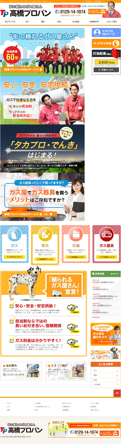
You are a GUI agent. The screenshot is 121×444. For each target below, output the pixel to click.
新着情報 (98, 1)
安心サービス (65, 403)
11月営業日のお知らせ (100, 289)
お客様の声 (65, 406)
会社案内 (88, 1)
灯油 (95, 380)
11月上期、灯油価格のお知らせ (103, 282)
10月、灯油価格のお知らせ (101, 305)
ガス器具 (97, 385)
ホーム (8, 403)
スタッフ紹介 (93, 403)
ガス (95, 370)
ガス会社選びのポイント (42, 406)
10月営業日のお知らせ (100, 312)
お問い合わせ (93, 410)
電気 (95, 375)
